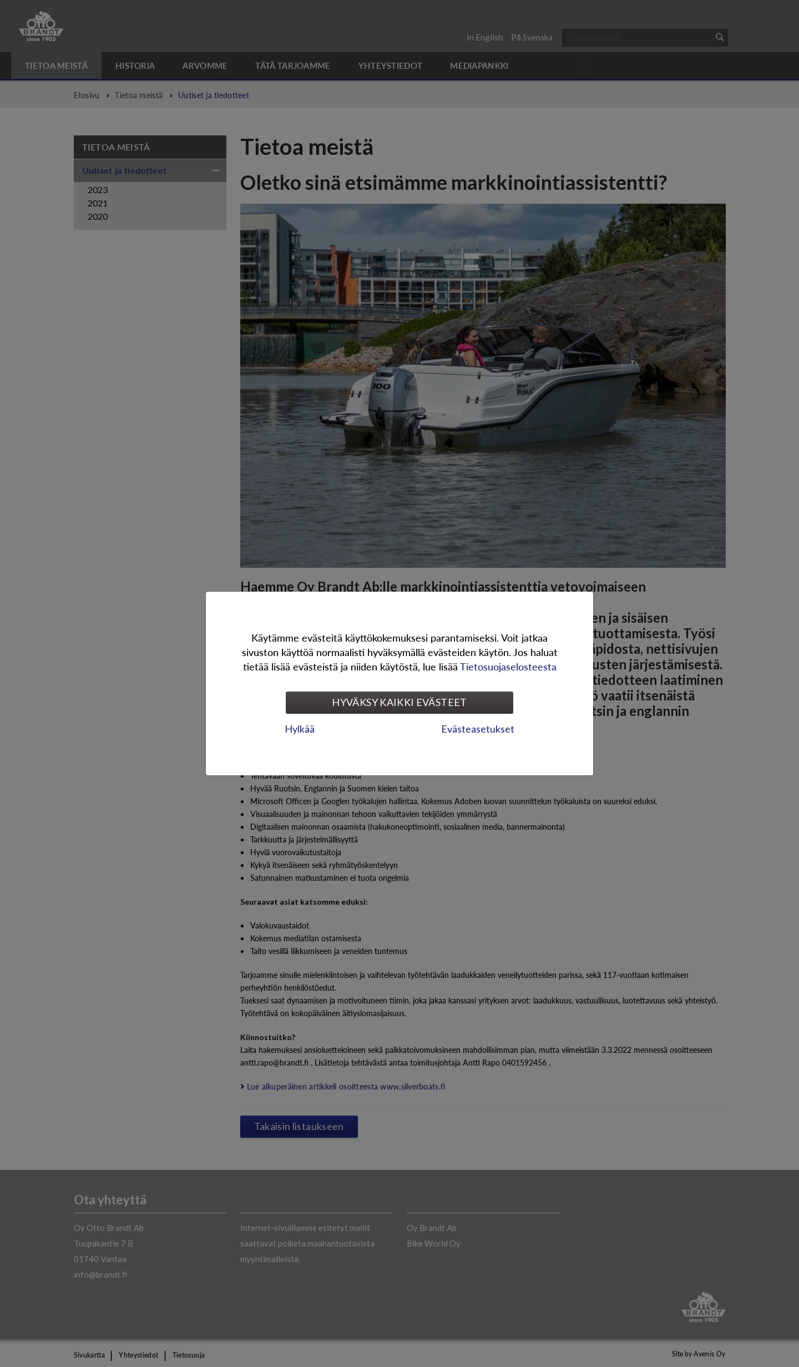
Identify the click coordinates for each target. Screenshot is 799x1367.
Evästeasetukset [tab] (477, 729)
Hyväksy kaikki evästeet (399, 702)
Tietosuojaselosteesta (508, 666)
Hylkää (300, 729)
